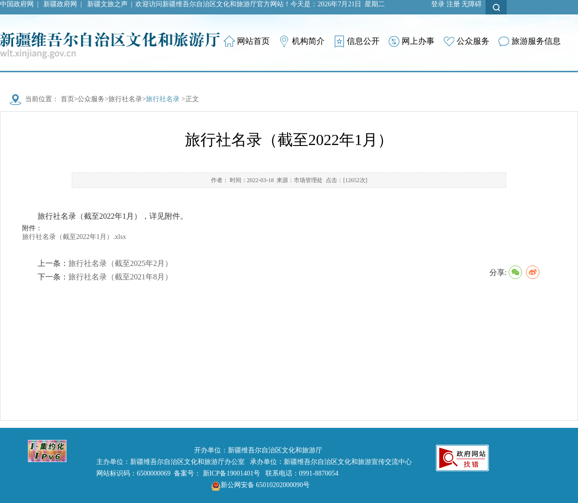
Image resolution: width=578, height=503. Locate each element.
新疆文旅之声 (107, 4)
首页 (67, 99)
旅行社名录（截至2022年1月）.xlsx (74, 236)
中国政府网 (17, 4)
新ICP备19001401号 (232, 473)
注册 (453, 4)
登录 (438, 4)
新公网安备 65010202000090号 (258, 485)
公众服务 (91, 99)
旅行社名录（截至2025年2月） (120, 263)
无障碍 (471, 4)
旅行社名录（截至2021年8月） (120, 277)
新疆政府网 (60, 4)
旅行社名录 (125, 99)
